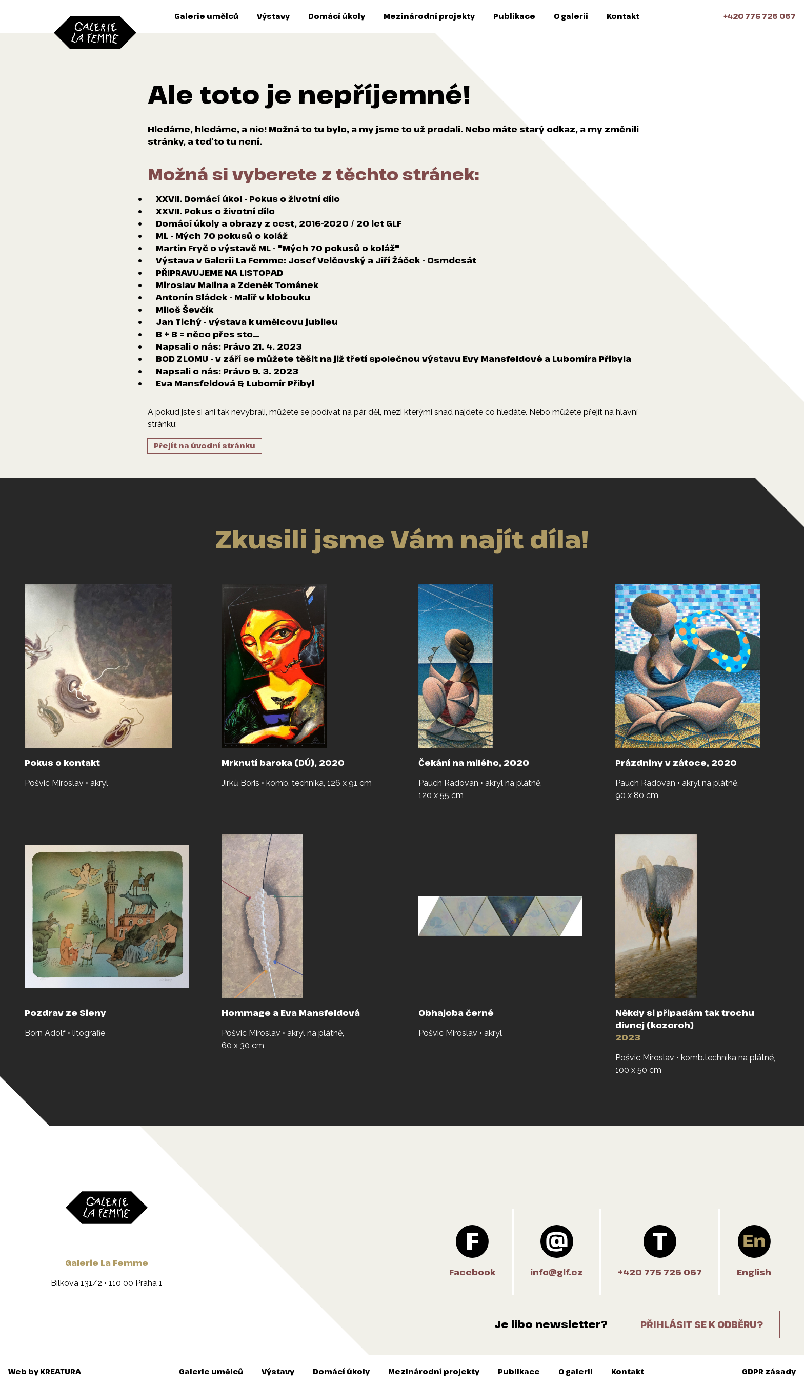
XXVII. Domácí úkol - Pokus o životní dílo (248, 199)
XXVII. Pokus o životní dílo (215, 211)
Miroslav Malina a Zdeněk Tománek (237, 285)
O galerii (571, 16)
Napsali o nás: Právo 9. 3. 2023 (227, 371)
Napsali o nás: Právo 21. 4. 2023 (229, 346)
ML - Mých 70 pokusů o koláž (222, 235)
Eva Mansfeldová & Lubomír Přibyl (235, 383)
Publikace (514, 16)
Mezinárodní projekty (429, 16)
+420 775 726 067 (759, 16)
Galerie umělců (206, 16)
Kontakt (623, 16)
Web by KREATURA (44, 1371)
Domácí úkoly (336, 16)
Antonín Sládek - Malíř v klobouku (233, 297)
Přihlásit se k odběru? (701, 1324)
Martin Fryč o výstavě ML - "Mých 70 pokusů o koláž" (277, 248)
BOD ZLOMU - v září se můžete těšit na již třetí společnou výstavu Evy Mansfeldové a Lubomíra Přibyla (393, 358)
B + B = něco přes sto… (207, 334)
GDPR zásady (769, 1371)
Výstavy (273, 16)
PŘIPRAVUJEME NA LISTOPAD (219, 272)
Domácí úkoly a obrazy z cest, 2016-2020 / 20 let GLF (278, 223)
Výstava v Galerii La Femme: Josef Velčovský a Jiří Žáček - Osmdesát (316, 260)
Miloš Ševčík (184, 309)
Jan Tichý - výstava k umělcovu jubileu (247, 322)
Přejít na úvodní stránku (204, 446)
